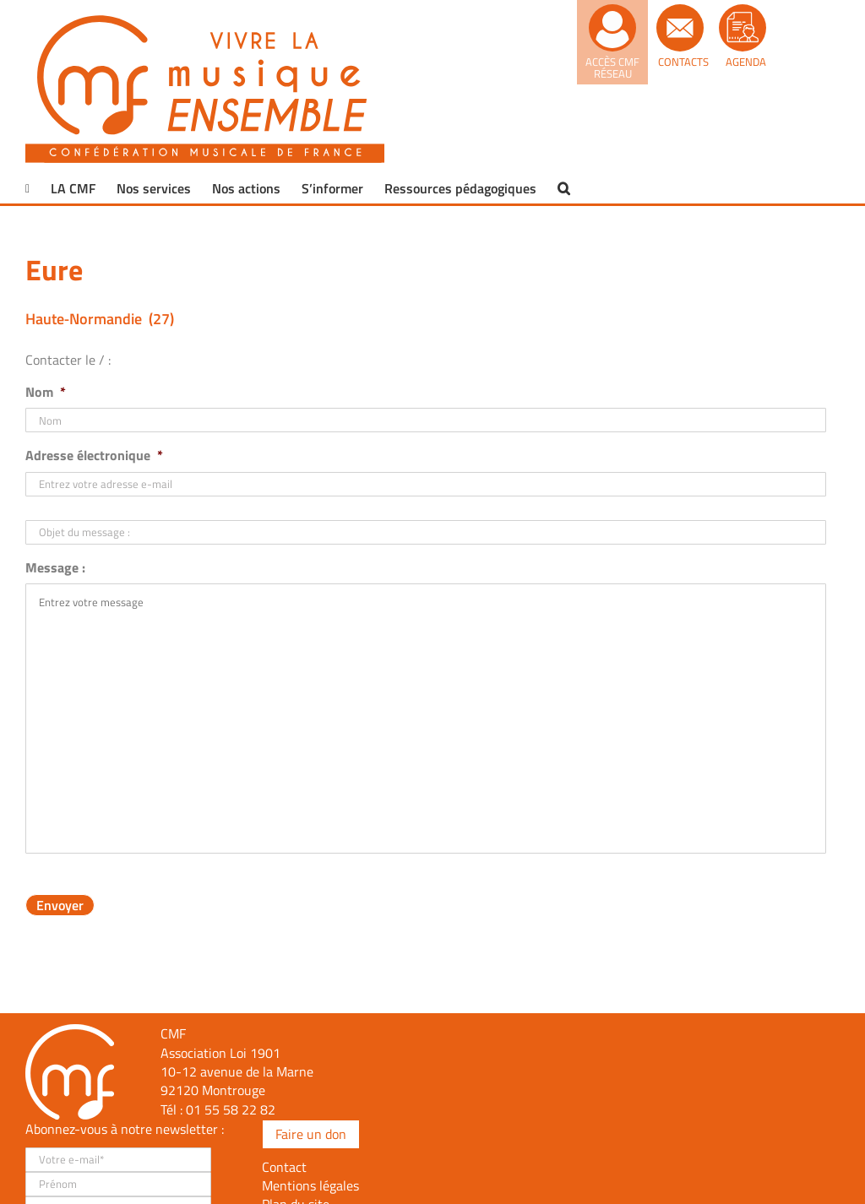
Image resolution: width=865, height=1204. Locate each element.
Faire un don (310, 1134)
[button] (564, 188)
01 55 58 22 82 (230, 1109)
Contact (284, 1167)
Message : (55, 568)
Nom (45, 392)
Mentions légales (310, 1185)
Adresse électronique (94, 455)
